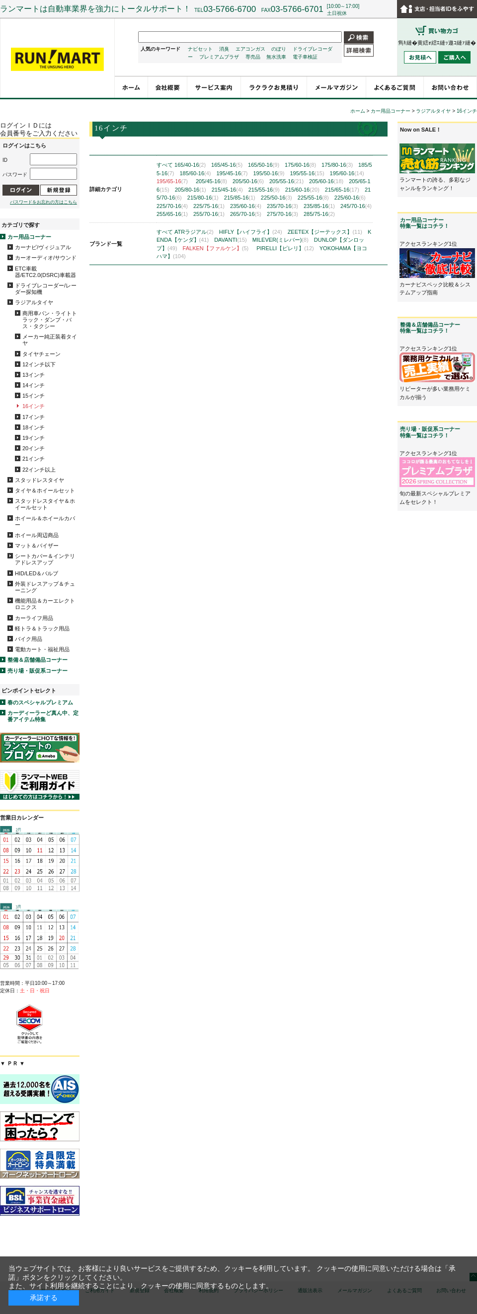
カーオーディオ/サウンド (46, 258)
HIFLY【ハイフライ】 (250, 232)
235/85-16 (319, 206)
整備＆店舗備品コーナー (37, 660)
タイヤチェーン (41, 354)
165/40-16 (190, 165)
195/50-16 (268, 173)
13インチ (33, 375)
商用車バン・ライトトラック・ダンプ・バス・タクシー (49, 319)
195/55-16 (307, 173)
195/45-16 (231, 173)
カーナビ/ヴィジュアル (43, 247)
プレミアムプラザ (219, 57)
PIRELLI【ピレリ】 (285, 248)
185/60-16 (195, 173)
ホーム (357, 111)
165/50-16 (263, 165)
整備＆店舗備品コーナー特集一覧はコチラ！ (430, 328)
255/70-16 (209, 214)
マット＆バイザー (37, 546)
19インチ (33, 438)
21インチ (33, 459)
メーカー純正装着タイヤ (49, 340)
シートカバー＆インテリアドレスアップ (45, 559)
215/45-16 (227, 190)
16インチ (33, 406)
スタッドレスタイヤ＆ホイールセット (45, 504)
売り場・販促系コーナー (37, 671)
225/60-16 (350, 198)
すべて (165, 165)
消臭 (224, 49)
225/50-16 (276, 198)
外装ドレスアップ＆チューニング (45, 587)
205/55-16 (286, 181)
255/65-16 (172, 214)
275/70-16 (282, 214)
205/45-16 (211, 181)
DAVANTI (230, 240)
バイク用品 (28, 639)
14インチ (33, 385)
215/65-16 (342, 190)
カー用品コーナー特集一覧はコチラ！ (424, 223)
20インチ (33, 448)
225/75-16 (209, 206)
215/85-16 (239, 198)
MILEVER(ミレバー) (280, 240)
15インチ (33, 396)
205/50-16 (248, 181)
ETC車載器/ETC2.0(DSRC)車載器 (45, 272)
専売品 (252, 57)
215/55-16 (264, 190)
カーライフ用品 (34, 618)
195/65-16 (172, 181)
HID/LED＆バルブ (36, 573)
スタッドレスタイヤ (39, 480)
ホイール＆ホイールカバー (45, 521)
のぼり (278, 49)
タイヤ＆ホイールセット (45, 490)
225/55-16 (313, 198)
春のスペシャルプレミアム (40, 702)
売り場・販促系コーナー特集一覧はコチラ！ (430, 432)
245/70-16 (356, 206)
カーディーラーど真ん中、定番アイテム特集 (43, 716)
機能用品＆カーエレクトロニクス (45, 604)
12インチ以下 (39, 364)
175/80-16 (337, 165)
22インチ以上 (39, 470)
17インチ (33, 417)
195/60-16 (347, 173)
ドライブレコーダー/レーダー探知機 (46, 288)
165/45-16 (226, 165)
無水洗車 (276, 57)
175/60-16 (300, 165)
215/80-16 (203, 198)
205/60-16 (326, 181)
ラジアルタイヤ (34, 302)
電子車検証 (305, 57)
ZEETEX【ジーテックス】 (325, 232)
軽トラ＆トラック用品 (42, 628)
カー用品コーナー (29, 237)
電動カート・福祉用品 (42, 649)
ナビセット (200, 49)
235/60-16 (245, 206)
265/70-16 (245, 214)
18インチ (33, 427)
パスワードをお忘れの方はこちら (43, 202)
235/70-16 (282, 206)
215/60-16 (302, 190)
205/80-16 (190, 190)
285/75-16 (319, 214)
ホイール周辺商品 (37, 535)
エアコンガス (250, 49)
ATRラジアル (194, 232)
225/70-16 (172, 206)
